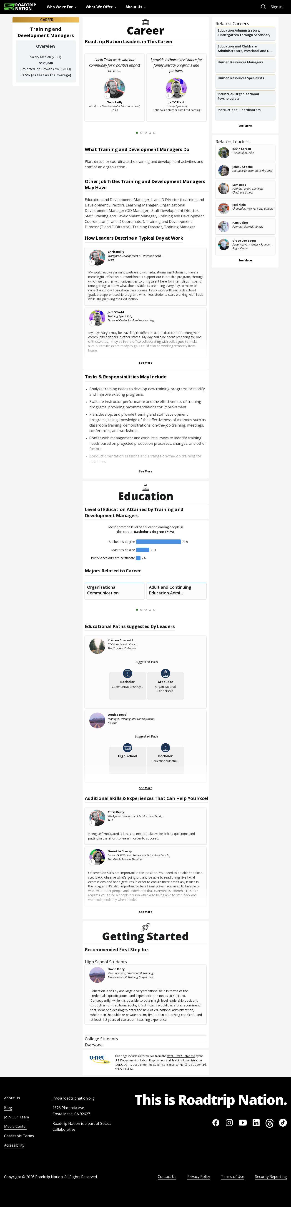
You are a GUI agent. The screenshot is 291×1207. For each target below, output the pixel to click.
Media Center (15, 1126)
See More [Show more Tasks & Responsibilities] (145, 471)
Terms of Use (232, 1176)
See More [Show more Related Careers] (245, 126)
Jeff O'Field (116, 312)
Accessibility (14, 1145)
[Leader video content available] (97, 258)
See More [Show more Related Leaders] (245, 260)
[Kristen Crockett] (97, 646)
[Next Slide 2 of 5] (161, 132)
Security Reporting (271, 1176)
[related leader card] (245, 153)
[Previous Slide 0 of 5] (130, 132)
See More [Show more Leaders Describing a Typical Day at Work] (145, 363)
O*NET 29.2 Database (181, 1056)
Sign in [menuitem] (276, 6)
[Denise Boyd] (97, 720)
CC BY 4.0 (159, 1065)
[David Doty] (97, 975)
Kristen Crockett (120, 640)
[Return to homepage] (20, 6)
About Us (12, 1097)
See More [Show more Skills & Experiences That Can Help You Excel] (145, 912)
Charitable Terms (19, 1135)
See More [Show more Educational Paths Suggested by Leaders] (145, 788)
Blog (8, 1107)
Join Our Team (16, 1117)
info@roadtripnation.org (74, 1098)
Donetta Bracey (120, 851)
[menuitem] (62, 7)
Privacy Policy (198, 1176)
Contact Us (167, 1176)
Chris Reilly (116, 252)
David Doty (116, 969)
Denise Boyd (117, 715)
